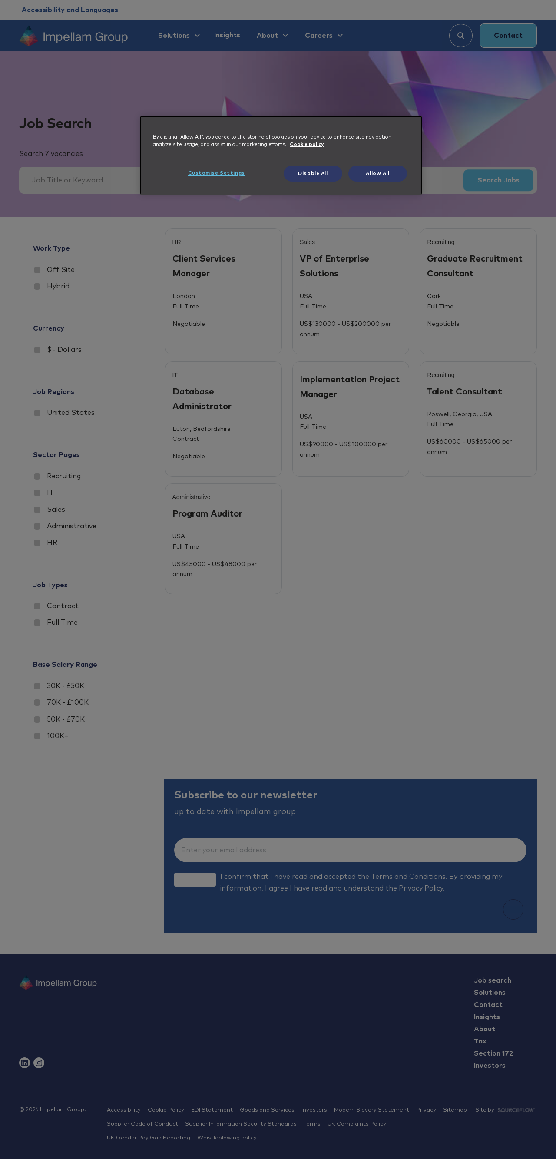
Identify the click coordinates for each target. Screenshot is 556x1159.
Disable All (313, 173)
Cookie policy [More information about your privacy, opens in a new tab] (307, 144)
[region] (281, 155)
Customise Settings (216, 173)
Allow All (377, 173)
